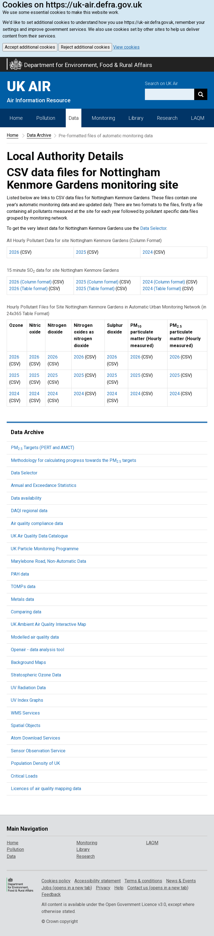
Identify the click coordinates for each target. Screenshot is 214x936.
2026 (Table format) (28, 288)
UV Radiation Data (28, 687)
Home (16, 118)
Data (74, 118)
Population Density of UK (35, 763)
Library (136, 118)
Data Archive (39, 135)
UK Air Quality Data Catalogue (39, 536)
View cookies (126, 47)
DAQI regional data (29, 510)
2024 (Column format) (164, 282)
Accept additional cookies (30, 47)
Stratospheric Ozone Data (36, 675)
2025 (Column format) (97, 282)
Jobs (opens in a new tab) (67, 887)
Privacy (103, 887)
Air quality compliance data (37, 523)
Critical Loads (24, 776)
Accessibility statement (97, 880)
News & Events (181, 880)
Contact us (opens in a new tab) (157, 887)
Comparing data (26, 611)
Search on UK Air (161, 83)
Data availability (26, 498)
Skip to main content (3, 60)
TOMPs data (23, 586)
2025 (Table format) (95, 288)
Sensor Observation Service (38, 750)
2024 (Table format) (162, 288)
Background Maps (28, 662)
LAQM (198, 118)
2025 (81, 252)
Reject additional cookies (85, 47)
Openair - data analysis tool (37, 649)
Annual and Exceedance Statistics (43, 485)
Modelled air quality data (35, 637)
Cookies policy (56, 880)
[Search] (200, 94)
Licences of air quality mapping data (46, 788)
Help (118, 887)
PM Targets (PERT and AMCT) (42, 447)
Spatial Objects (25, 725)
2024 (148, 252)
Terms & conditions (143, 880)
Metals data (22, 599)
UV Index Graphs (27, 700)
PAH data (20, 574)
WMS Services (25, 713)
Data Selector (153, 228)
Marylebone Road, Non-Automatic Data (48, 561)
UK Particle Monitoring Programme (45, 548)
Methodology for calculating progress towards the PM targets (73, 460)
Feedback (51, 894)
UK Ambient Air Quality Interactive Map (48, 624)
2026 (14, 252)
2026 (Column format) (30, 282)
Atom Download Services (35, 738)
